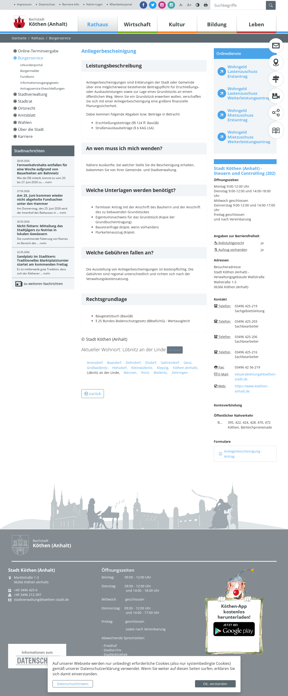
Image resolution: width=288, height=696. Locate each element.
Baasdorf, (114, 362)
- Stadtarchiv (111, 650)
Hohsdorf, (120, 367)
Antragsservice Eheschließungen (42, 88)
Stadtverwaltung (32, 94)
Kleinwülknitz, (142, 367)
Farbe (197, 5)
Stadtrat (25, 101)
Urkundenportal (31, 65)
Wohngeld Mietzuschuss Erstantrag (240, 115)
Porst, (145, 372)
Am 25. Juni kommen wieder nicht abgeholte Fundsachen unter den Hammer (40, 199)
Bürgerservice (60, 38)
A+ (189, 4)
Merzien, (130, 372)
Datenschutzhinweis (73, 684)
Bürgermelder (29, 71)
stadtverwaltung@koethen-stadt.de (41, 599)
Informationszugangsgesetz (39, 83)
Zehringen (180, 372)
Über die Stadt (31, 129)
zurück (92, 393)
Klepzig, (163, 367)
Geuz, (188, 362)
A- (181, 4)
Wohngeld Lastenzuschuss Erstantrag (242, 71)
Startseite (19, 38)
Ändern (175, 350)
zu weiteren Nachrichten (43, 284)
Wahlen (25, 122)
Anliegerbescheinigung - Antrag (240, 454)
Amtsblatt (27, 115)
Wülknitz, (161, 372)
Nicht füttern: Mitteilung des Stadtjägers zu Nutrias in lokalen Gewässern (40, 230)
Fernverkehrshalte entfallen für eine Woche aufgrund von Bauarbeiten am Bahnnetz (42, 169)
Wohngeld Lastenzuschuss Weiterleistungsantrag (249, 93)
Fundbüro (27, 76)
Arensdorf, (95, 362)
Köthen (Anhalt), (185, 367)
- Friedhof (109, 645)
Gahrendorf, (170, 362)
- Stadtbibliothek (114, 654)
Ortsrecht (26, 108)
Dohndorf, (134, 362)
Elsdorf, (151, 362)
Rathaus (37, 38)
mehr (48, 182)
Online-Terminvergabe (38, 51)
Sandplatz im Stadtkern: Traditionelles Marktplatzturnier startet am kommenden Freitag (43, 260)
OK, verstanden (215, 684)
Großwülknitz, (98, 367)
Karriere (25, 136)
